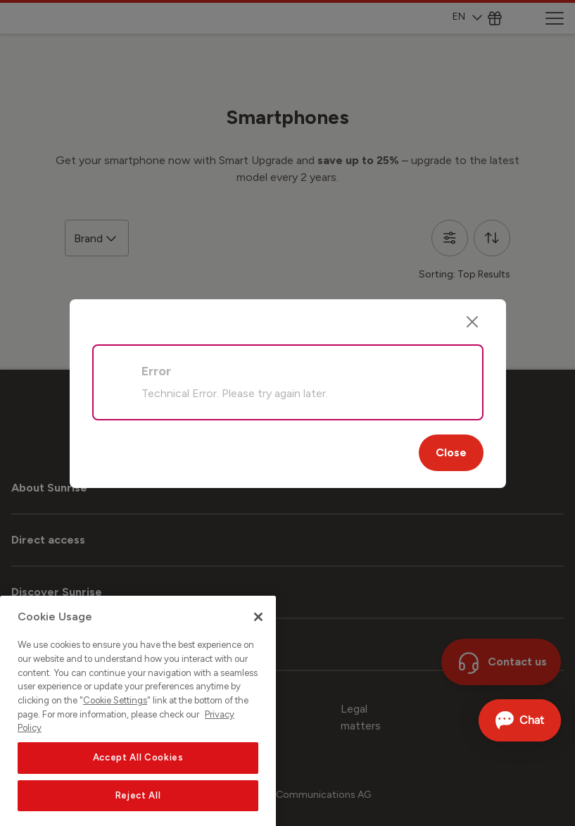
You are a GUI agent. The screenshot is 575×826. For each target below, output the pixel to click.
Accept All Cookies (138, 777)
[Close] (472, 322)
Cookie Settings (115, 720)
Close (451, 452)
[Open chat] (520, 720)
